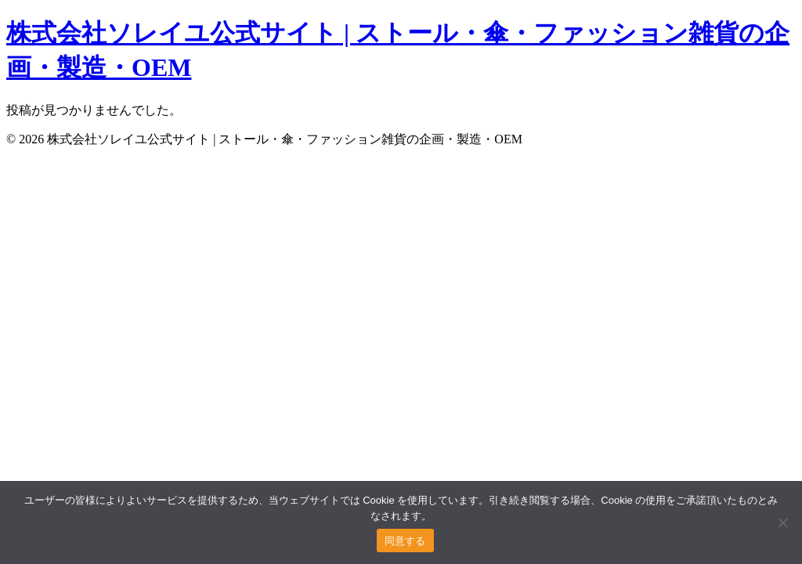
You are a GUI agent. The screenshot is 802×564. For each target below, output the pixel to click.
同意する (405, 541)
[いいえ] (782, 522)
